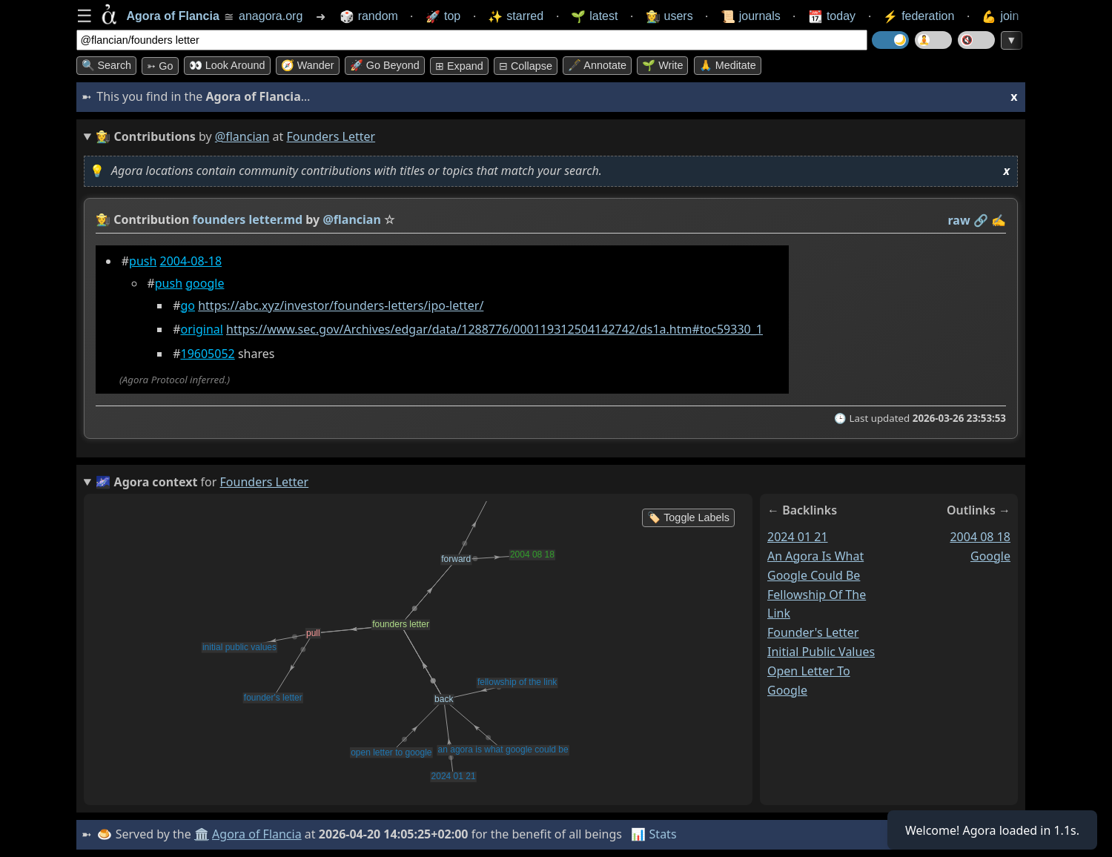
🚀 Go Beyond (385, 65)
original (201, 329)
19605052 (207, 353)
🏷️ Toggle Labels (688, 517)
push (142, 261)
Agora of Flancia (257, 834)
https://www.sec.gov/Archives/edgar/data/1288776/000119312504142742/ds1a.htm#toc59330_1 (494, 329)
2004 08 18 (980, 537)
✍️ (998, 220)
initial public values (821, 651)
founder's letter (812, 632)
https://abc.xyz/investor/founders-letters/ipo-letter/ (340, 305)
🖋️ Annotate (597, 65)
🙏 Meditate (727, 65)
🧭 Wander (307, 65)
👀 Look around (227, 65)
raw (958, 220)
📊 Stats (653, 834)
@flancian (242, 136)
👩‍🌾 (103, 219)
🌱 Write (662, 65)
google (204, 283)
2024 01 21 (797, 537)
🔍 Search (107, 65)
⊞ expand (459, 66)
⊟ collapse (525, 66)
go (187, 305)
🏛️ (201, 834)
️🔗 (980, 220)
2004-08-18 (190, 261)
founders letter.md (247, 219)
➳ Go (160, 66)
